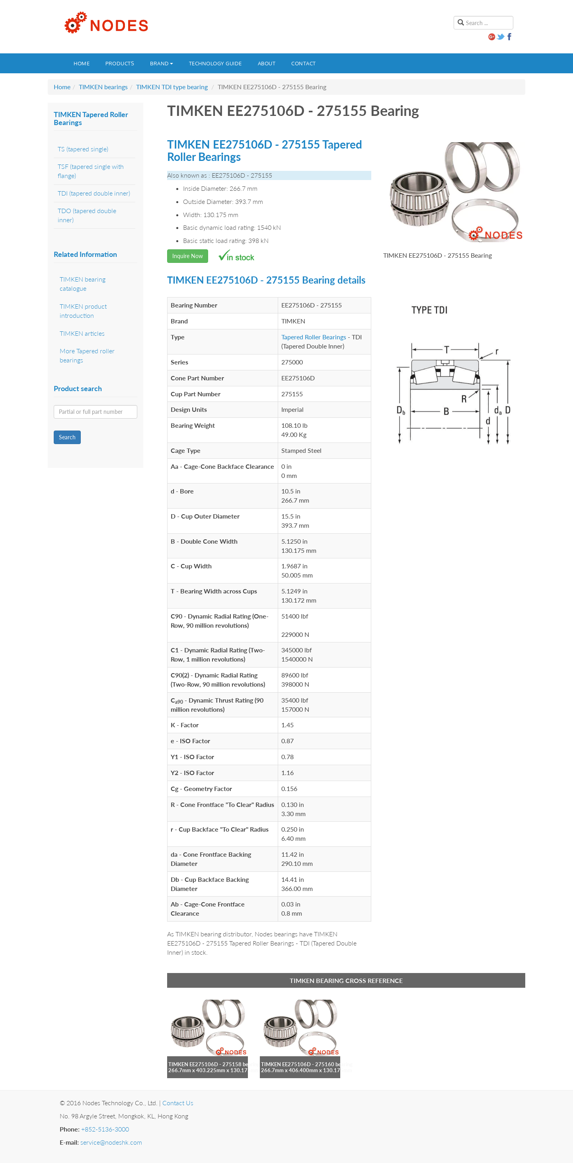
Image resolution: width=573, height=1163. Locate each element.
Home (82, 63)
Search (67, 437)
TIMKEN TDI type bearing (172, 86)
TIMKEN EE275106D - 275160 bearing (307, 1064)
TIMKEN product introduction (83, 310)
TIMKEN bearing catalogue (82, 283)
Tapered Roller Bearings (313, 337)
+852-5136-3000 (105, 1129)
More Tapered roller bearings (87, 355)
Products (119, 63)
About (267, 63)
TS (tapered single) (83, 149)
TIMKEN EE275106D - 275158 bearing (214, 1064)
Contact (303, 63)
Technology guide (215, 63)
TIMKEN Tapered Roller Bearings (91, 118)
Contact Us (177, 1102)
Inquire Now (187, 256)
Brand (161, 63)
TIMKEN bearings (103, 86)
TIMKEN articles (82, 333)
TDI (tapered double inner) (94, 193)
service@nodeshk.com (111, 1142)
